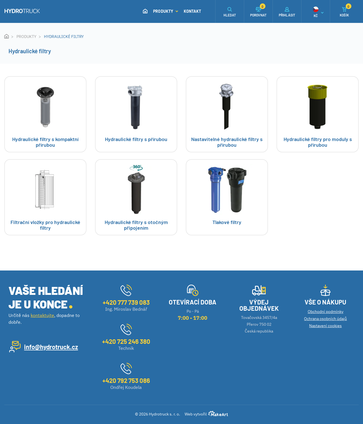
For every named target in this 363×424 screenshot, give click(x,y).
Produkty (165, 11)
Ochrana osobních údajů (325, 318)
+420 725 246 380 (126, 341)
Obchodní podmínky (325, 311)
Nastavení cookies (325, 325)
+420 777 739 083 (126, 302)
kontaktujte (42, 315)
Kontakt (192, 11)
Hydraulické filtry (64, 36)
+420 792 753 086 (126, 380)
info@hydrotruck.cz (51, 346)
